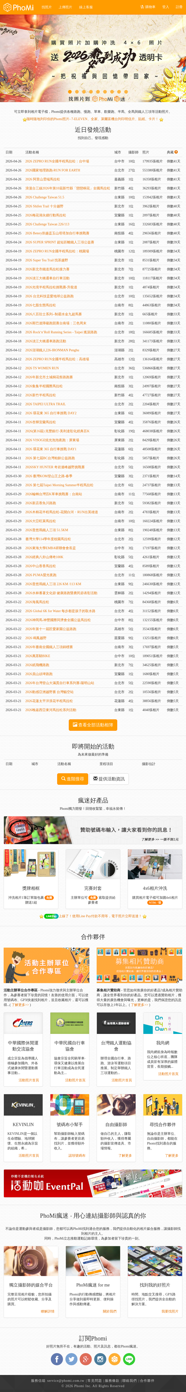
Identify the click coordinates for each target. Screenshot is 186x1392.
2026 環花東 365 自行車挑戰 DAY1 (51, 449)
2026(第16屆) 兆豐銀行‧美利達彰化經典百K (57, 431)
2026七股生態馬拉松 (40, 305)
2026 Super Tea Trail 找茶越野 (46, 260)
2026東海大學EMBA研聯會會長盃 (50, 548)
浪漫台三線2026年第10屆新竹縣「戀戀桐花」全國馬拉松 (67, 188)
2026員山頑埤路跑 (39, 674)
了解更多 (125, 1155)
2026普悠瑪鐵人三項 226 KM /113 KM (53, 584)
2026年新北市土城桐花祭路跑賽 (49, 377)
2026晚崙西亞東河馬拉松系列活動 (50, 710)
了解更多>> (20, 1005)
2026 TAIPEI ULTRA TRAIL (45, 404)
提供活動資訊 (109, 778)
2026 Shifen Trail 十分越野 (44, 206)
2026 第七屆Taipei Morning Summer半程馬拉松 (59, 485)
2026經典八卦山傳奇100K (44, 557)
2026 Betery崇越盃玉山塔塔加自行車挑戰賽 (57, 233)
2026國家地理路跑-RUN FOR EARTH (52, 170)
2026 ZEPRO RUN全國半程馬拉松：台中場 (57, 161)
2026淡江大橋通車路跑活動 (45, 341)
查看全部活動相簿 (93, 724)
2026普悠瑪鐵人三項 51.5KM (46, 530)
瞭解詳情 (47, 1311)
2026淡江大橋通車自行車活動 (47, 278)
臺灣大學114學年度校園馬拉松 (48, 539)
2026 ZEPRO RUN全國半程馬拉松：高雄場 (57, 359)
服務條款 (112, 1381)
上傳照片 (66, 7)
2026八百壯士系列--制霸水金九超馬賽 (53, 314)
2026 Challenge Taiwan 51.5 (44, 197)
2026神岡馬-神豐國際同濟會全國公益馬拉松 (58, 620)
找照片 (47, 7)
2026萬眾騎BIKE (37, 656)
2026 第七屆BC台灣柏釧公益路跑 (50, 458)
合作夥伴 (147, 1381)
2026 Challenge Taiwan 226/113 (47, 224)
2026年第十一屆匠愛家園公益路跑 (50, 629)
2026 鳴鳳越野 (36, 638)
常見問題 (94, 1381)
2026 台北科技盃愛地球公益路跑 (49, 296)
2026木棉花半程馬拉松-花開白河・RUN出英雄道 (61, 512)
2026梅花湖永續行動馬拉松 (45, 215)
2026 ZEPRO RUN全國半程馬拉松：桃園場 (57, 251)
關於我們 (109, 1311)
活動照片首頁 (29, 1080)
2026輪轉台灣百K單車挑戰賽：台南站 (53, 494)
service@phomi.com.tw (65, 1381)
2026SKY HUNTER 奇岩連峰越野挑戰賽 (55, 467)
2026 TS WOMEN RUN (42, 368)
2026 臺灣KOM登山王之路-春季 (49, 476)
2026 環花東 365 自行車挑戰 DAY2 (51, 413)
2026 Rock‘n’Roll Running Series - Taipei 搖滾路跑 (61, 332)
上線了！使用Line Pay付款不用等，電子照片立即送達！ (93, 916)
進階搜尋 (72, 778)
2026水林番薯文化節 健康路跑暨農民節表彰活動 (61, 593)
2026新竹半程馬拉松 (40, 395)
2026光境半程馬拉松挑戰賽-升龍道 (51, 287)
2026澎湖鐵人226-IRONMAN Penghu (52, 350)
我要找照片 (170, 1311)
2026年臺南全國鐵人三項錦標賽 (49, 647)
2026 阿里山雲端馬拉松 (42, 179)
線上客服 (86, 7)
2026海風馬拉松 (37, 602)
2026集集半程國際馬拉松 (44, 386)
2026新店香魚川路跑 (40, 503)
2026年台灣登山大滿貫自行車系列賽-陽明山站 (59, 683)
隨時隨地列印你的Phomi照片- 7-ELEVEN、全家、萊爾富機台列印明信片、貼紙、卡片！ (93, 119)
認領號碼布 (77, 1155)
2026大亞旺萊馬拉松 (40, 521)
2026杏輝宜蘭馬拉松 (40, 422)
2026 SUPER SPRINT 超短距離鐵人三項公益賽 (59, 242)
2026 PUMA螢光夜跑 (40, 575)
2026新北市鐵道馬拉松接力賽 (47, 269)
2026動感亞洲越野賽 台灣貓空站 (49, 692)
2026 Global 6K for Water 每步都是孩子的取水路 (60, 611)
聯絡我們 (129, 1381)
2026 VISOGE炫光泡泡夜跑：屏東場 (52, 440)
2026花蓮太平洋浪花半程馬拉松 (49, 701)
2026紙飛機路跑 (37, 665)
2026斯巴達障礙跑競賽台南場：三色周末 (55, 323)
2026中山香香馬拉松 (40, 566)
